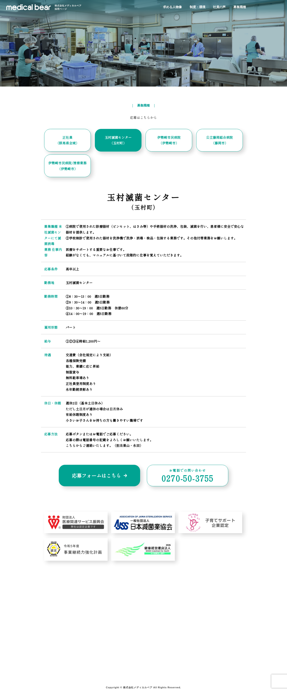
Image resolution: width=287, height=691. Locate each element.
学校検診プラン (110, 631)
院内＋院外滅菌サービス (69, 654)
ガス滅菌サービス (64, 660)
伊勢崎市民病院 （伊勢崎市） (169, 140)
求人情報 (199, 631)
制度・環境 (197, 7)
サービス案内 (61, 637)
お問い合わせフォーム (166, 642)
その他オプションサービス (118, 637)
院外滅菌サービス (64, 648)
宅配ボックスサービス (68, 665)
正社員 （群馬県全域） (67, 140)
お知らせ (155, 654)
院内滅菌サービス (64, 642)
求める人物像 (172, 7)
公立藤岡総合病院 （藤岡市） (219, 140)
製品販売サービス (64, 671)
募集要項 (199, 637)
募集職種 (239, 7)
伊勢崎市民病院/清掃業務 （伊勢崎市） (67, 166)
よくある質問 (159, 637)
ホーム (56, 631)
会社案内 (155, 631)
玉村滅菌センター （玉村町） (118, 140)
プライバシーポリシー (166, 648)
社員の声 (219, 7)
